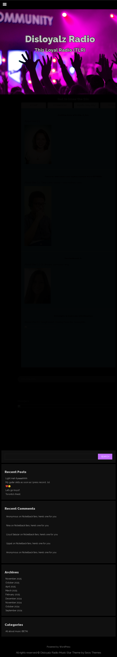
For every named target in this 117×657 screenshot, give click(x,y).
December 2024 (13, 598)
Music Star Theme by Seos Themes (80, 652)
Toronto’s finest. (13, 494)
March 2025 (11, 590)
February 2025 (12, 594)
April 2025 (10, 586)
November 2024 (13, 602)
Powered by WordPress (58, 647)
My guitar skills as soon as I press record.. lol (27, 482)
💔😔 (8, 486)
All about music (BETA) (16, 631)
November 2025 (13, 578)
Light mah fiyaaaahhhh (16, 478)
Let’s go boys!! (12, 490)
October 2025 (12, 582)
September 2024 (13, 610)
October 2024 (12, 606)
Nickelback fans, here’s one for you (39, 516)
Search (105, 456)
